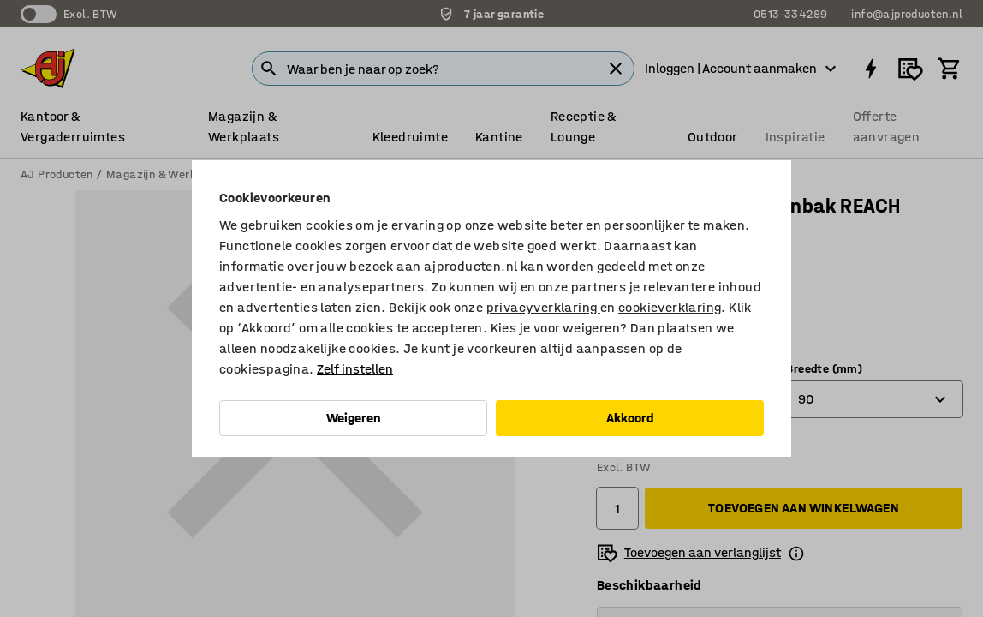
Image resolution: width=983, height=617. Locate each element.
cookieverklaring (669, 307)
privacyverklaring (543, 307)
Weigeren (353, 418)
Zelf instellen (355, 369)
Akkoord (630, 418)
